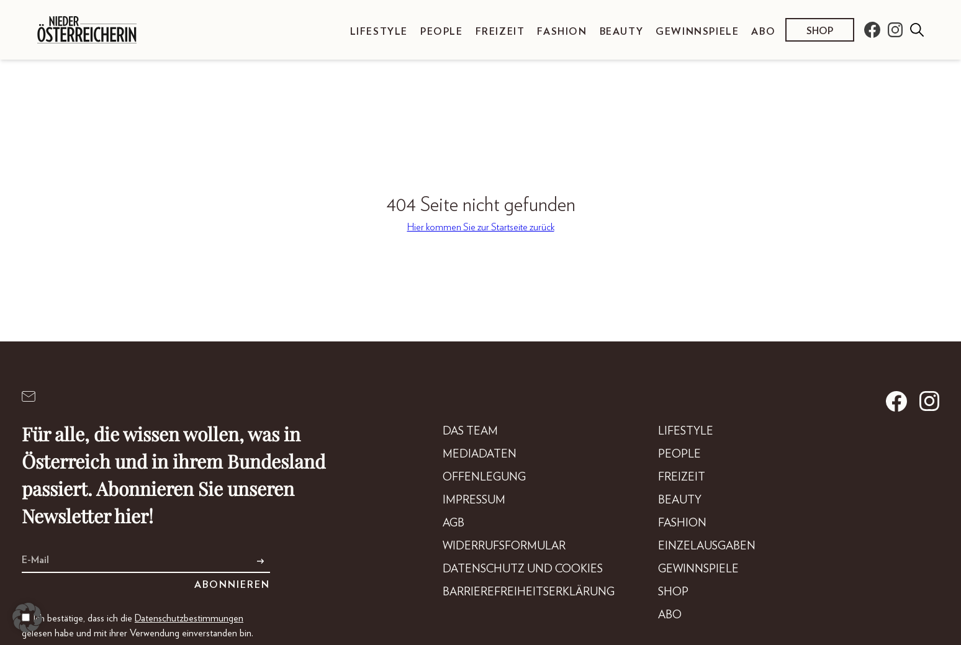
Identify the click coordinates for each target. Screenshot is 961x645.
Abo (763, 32)
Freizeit (500, 32)
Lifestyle (379, 32)
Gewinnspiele (697, 32)
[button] (27, 617)
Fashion (562, 32)
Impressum (474, 500)
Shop (819, 31)
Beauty (622, 32)
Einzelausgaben (707, 546)
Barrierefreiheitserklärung (529, 592)
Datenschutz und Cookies (523, 569)
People (441, 32)
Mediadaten (480, 454)
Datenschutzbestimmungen (189, 618)
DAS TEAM (470, 431)
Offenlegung (484, 477)
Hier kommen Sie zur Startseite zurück (480, 227)
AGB (453, 523)
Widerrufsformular (504, 546)
